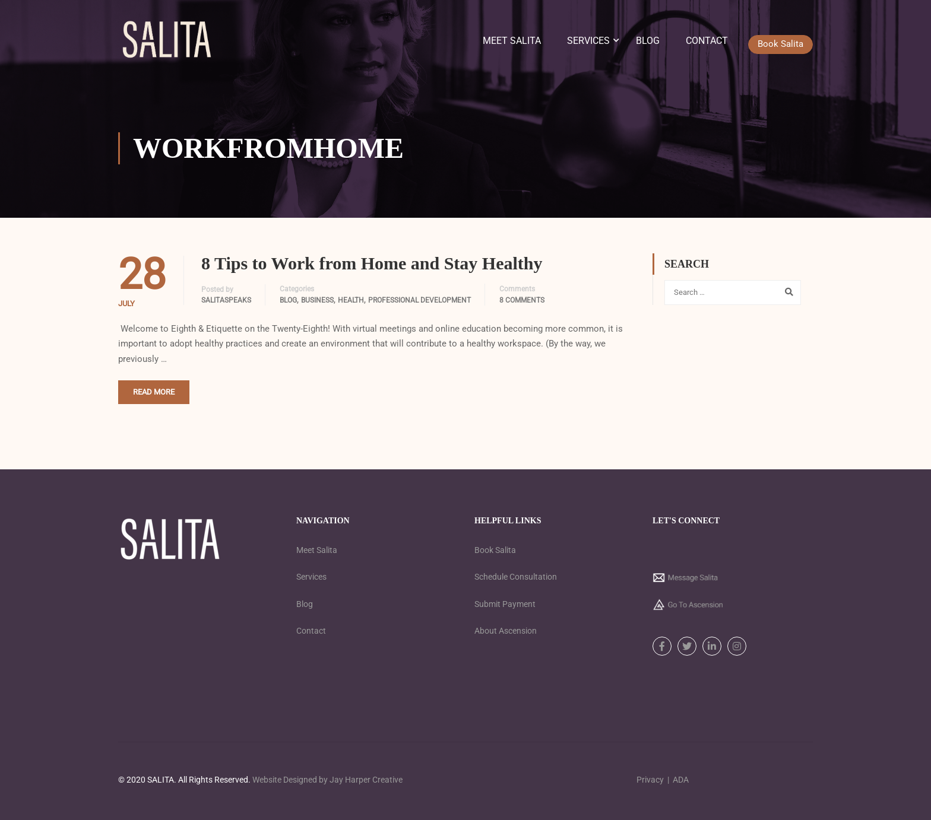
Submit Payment (505, 604)
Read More (154, 397)
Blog (648, 42)
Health (351, 305)
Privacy (650, 779)
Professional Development (419, 305)
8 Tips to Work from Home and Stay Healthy (372, 268)
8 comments (521, 305)
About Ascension (505, 630)
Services (588, 42)
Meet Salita (512, 42)
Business (317, 305)
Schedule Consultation (515, 576)
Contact (707, 42)
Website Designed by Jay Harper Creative (327, 779)
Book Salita (495, 550)
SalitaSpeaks (226, 305)
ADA (681, 779)
